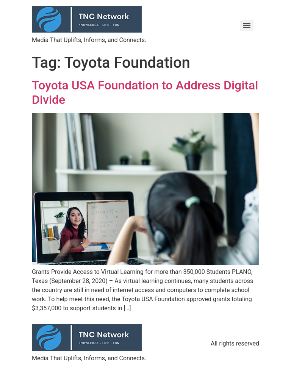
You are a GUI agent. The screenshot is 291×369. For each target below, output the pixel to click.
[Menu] (246, 25)
